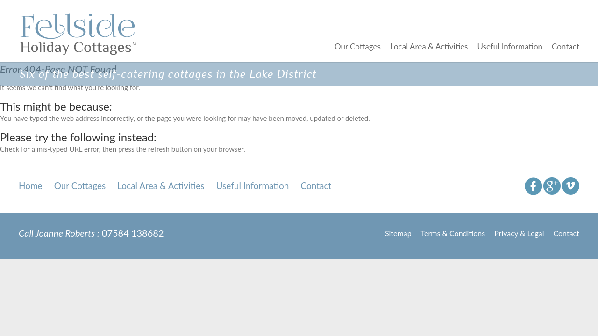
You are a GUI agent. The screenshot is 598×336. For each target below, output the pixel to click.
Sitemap (398, 233)
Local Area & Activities (429, 46)
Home (31, 185)
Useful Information (509, 46)
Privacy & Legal (519, 233)
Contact (565, 46)
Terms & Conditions (453, 233)
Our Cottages (358, 46)
